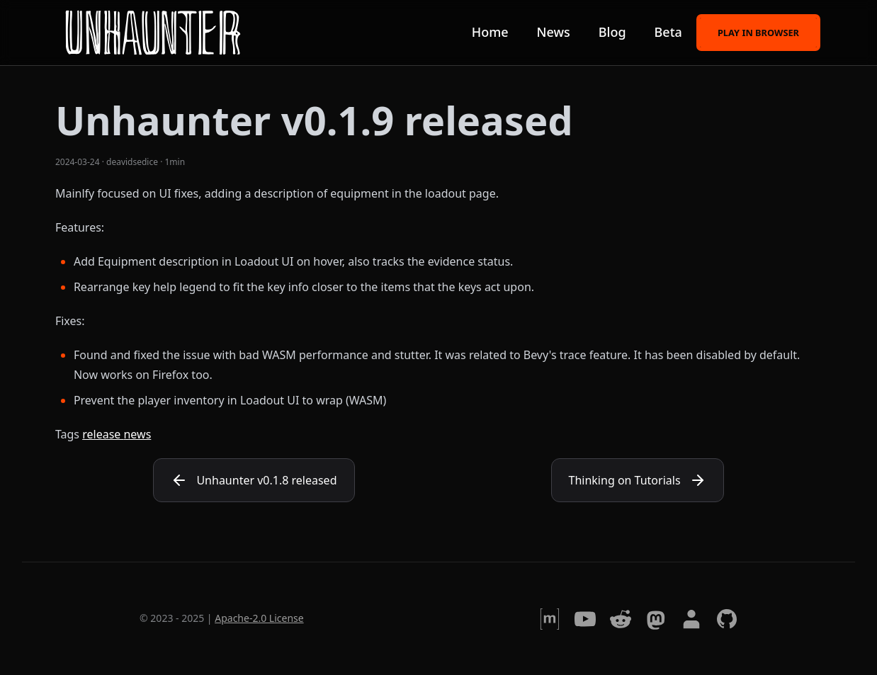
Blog (612, 31)
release (102, 434)
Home (490, 31)
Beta (668, 31)
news (137, 434)
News (553, 31)
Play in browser (758, 31)
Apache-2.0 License (259, 618)
